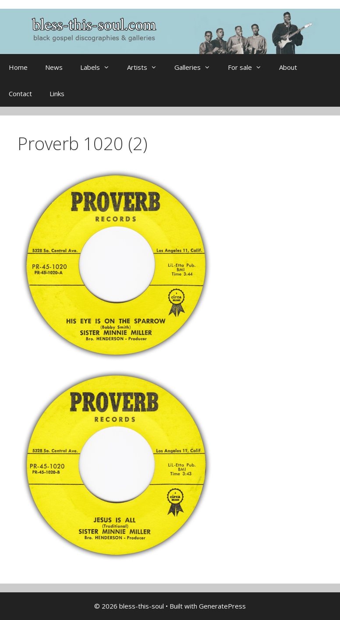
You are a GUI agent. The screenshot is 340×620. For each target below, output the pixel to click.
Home (18, 67)
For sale (249, 67)
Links (57, 93)
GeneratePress (222, 606)
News (54, 67)
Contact (20, 93)
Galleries (196, 67)
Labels (99, 67)
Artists (146, 67)
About (288, 67)
